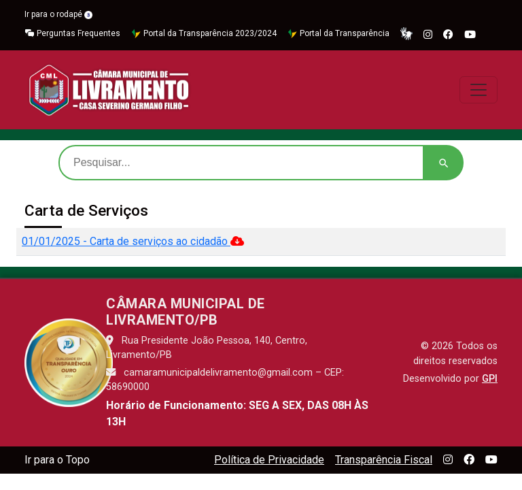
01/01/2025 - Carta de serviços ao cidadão (133, 241)
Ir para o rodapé (58, 14)
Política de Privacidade (269, 459)
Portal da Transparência (338, 34)
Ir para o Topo (57, 459)
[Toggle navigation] (478, 89)
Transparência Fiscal (383, 459)
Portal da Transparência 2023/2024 (204, 34)
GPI (490, 379)
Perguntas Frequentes (72, 34)
